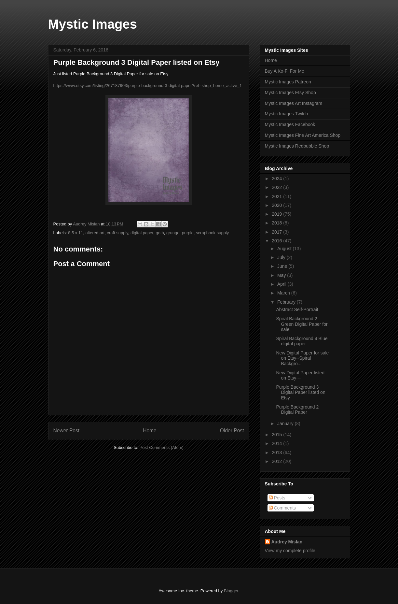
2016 (277, 240)
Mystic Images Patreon (288, 81)
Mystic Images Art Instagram (294, 103)
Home (150, 430)
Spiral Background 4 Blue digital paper (301, 341)
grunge (172, 232)
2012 (277, 461)
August (285, 248)
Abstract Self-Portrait (297, 309)
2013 (277, 452)
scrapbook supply (212, 232)
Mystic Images (92, 24)
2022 (277, 187)
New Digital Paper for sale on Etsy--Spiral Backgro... (302, 358)
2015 (277, 434)
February (287, 302)
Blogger (231, 590)
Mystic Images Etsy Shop (290, 92)
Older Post (232, 430)
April (282, 284)
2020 (277, 205)
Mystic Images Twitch (286, 113)
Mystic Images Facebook (290, 124)
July (282, 257)
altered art (95, 232)
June (282, 266)
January (286, 423)
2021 (277, 196)
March (284, 292)
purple (188, 232)
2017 (277, 232)
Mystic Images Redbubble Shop (297, 146)
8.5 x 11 (75, 232)
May (282, 275)
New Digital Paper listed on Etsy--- (300, 375)
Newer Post (66, 430)
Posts (277, 497)
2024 (277, 178)
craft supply (117, 232)
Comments (282, 508)
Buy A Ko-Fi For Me (284, 71)
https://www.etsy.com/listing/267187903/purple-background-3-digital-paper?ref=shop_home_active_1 (147, 85)
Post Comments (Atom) (162, 447)
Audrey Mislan (287, 541)
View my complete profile (290, 550)
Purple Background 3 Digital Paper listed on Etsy (300, 392)
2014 (277, 443)
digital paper (141, 232)
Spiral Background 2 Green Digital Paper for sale (301, 324)
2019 (277, 214)
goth (160, 232)
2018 (277, 222)
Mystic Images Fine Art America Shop (303, 135)
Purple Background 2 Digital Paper (297, 409)
